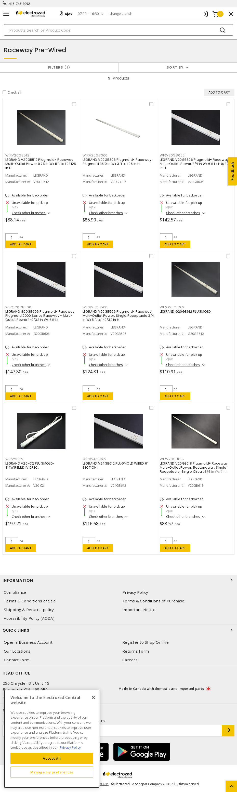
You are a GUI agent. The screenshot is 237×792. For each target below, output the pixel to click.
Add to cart (21, 244)
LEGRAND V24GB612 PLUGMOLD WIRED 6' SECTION (115, 465)
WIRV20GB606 (172, 155)
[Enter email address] (112, 730)
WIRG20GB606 (18, 307)
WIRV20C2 (14, 459)
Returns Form (135, 651)
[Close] (93, 697)
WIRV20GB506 (95, 307)
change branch (121, 14)
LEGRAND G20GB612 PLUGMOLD (185, 311)
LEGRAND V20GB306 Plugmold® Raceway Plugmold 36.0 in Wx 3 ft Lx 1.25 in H (117, 161)
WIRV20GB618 (172, 459)
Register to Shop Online (145, 642)
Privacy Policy (135, 592)
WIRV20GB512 (17, 155)
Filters (59, 67)
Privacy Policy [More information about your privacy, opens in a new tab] (70, 747)
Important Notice (138, 609)
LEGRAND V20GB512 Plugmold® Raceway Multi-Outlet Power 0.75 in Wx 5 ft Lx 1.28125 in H (40, 163)
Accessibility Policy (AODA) (29, 618)
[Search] (118, 30)
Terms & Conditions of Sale (30, 601)
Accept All (52, 758)
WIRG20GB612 (172, 307)
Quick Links (118, 630)
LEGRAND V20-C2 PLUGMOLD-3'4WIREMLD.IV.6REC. (30, 465)
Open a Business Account (28, 642)
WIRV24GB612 (95, 459)
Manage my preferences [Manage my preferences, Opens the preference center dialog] (52, 772)
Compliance (15, 592)
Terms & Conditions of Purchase (153, 601)
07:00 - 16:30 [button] (88, 14)
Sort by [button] (175, 67)
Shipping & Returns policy (29, 609)
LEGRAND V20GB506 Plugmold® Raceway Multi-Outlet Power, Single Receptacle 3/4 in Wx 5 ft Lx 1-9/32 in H (118, 315)
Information (118, 580)
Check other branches (29, 212)
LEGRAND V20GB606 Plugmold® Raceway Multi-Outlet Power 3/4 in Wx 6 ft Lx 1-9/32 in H (194, 163)
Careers (130, 659)
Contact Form (17, 659)
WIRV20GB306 (95, 155)
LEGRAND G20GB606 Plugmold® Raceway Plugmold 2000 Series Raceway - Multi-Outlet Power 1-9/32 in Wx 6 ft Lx (40, 315)
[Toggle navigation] (6, 14)
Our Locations (17, 651)
